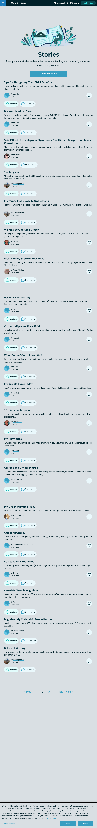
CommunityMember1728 (23, 544)
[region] (48, 815)
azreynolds (17, 155)
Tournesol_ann (19, 515)
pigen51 (16, 367)
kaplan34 (16, 338)
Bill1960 (16, 451)
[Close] (93, 806)
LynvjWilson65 (18, 631)
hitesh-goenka (18, 184)
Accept (85, 823)
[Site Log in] (75, 3)
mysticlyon (17, 393)
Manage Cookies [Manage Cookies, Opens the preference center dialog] (8, 823)
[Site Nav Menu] (12, 3)
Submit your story (49, 73)
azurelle (16, 94)
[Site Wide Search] (22, 3)
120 (60, 691)
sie (14, 309)
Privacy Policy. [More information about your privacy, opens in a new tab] (51, 818)
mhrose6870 (18, 479)
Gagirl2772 (17, 241)
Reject (68, 823)
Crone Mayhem (19, 270)
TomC (15, 573)
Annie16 (16, 602)
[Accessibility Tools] (61, 3)
